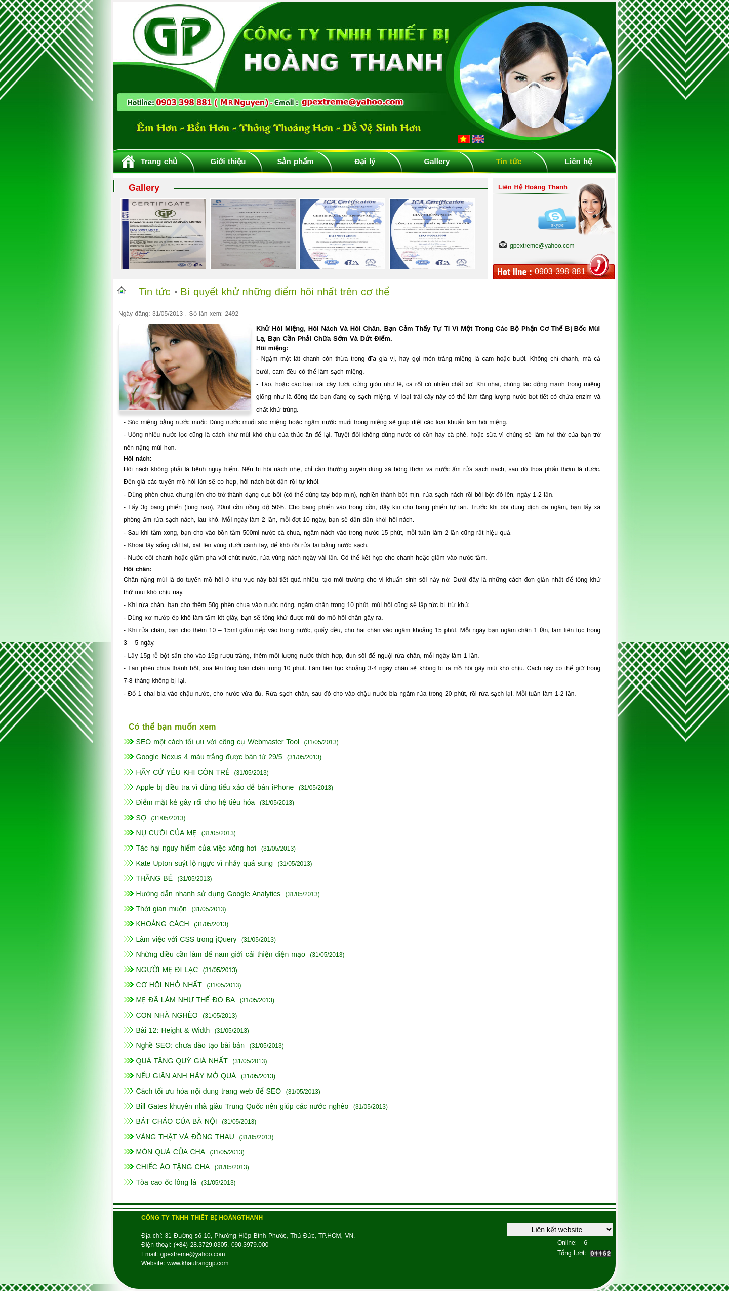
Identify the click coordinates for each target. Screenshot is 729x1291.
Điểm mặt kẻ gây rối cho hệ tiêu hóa (195, 802)
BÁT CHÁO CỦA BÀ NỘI (176, 1121)
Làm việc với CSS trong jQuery (186, 939)
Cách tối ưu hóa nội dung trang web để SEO (208, 1091)
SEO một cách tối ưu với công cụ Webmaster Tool (218, 742)
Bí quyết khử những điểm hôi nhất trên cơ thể (284, 291)
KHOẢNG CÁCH (162, 924)
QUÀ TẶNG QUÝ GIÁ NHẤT (182, 1061)
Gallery (437, 161)
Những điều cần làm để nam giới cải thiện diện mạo (220, 954)
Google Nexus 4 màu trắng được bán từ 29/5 (209, 757)
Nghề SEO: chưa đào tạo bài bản (190, 1045)
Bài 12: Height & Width (173, 1030)
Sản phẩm (295, 161)
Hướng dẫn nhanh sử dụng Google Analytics (208, 894)
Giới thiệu (228, 161)
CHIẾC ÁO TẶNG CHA (173, 1167)
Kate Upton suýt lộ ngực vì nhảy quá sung (204, 863)
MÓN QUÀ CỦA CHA (171, 1152)
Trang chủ (159, 161)
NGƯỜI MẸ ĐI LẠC (167, 969)
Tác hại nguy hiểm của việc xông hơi (196, 848)
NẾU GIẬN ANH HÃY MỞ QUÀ (186, 1076)
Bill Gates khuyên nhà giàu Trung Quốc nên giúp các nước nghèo (242, 1106)
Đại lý (365, 161)
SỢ (141, 818)
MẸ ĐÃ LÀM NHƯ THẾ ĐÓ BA (185, 1000)
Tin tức (509, 161)
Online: (567, 1242)
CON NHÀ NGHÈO (167, 1015)
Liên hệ (578, 161)
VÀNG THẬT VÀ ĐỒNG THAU (185, 1137)
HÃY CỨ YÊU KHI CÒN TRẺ (182, 772)
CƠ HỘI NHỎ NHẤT (169, 985)
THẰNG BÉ (154, 878)
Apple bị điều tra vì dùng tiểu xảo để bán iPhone (215, 787)
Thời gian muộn (161, 909)
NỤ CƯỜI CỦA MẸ (166, 833)
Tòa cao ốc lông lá (166, 1182)
